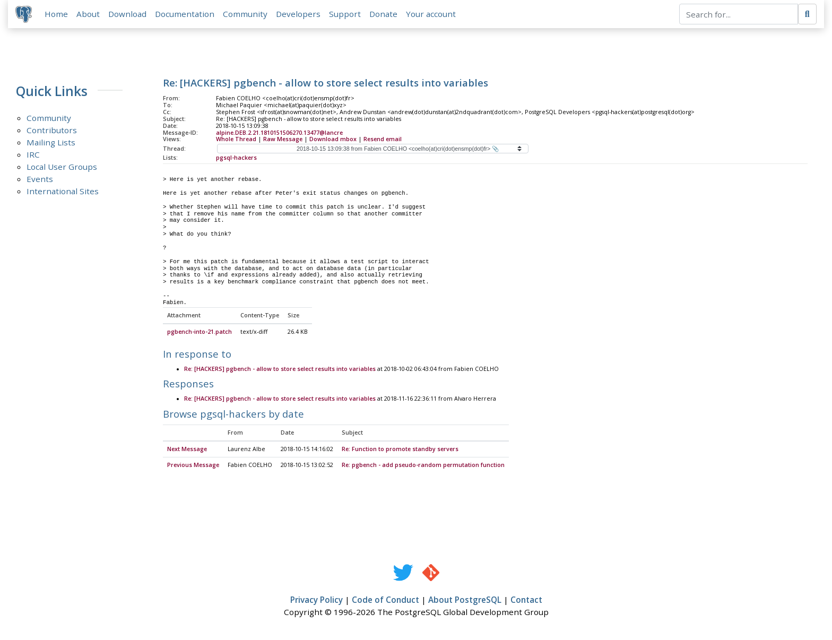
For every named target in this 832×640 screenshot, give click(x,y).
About (89, 14)
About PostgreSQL (464, 601)
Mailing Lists (51, 143)
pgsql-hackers (236, 158)
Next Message (187, 450)
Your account (432, 14)
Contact (526, 601)
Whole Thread (236, 140)
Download (128, 14)
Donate (384, 14)
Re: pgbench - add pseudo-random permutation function (423, 466)
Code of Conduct (385, 601)
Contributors (52, 131)
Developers (299, 14)
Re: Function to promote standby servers (400, 450)
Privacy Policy (316, 601)
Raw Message (282, 140)
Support (346, 14)
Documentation (185, 14)
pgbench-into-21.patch (199, 333)
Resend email (382, 140)
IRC (33, 155)
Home (57, 14)
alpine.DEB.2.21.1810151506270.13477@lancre (279, 133)
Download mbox (333, 140)
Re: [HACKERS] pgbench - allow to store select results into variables (280, 370)
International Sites (63, 192)
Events (40, 180)
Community (246, 14)
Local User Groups (62, 167)
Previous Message (193, 466)
